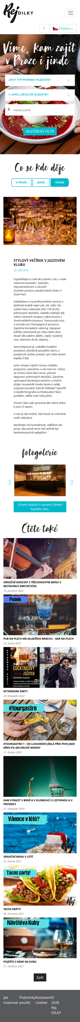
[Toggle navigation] (71, 13)
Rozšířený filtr (40, 131)
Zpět (40, 977)
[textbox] (38, 79)
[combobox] (40, 80)
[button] (8, 480)
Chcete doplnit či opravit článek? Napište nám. (40, 507)
